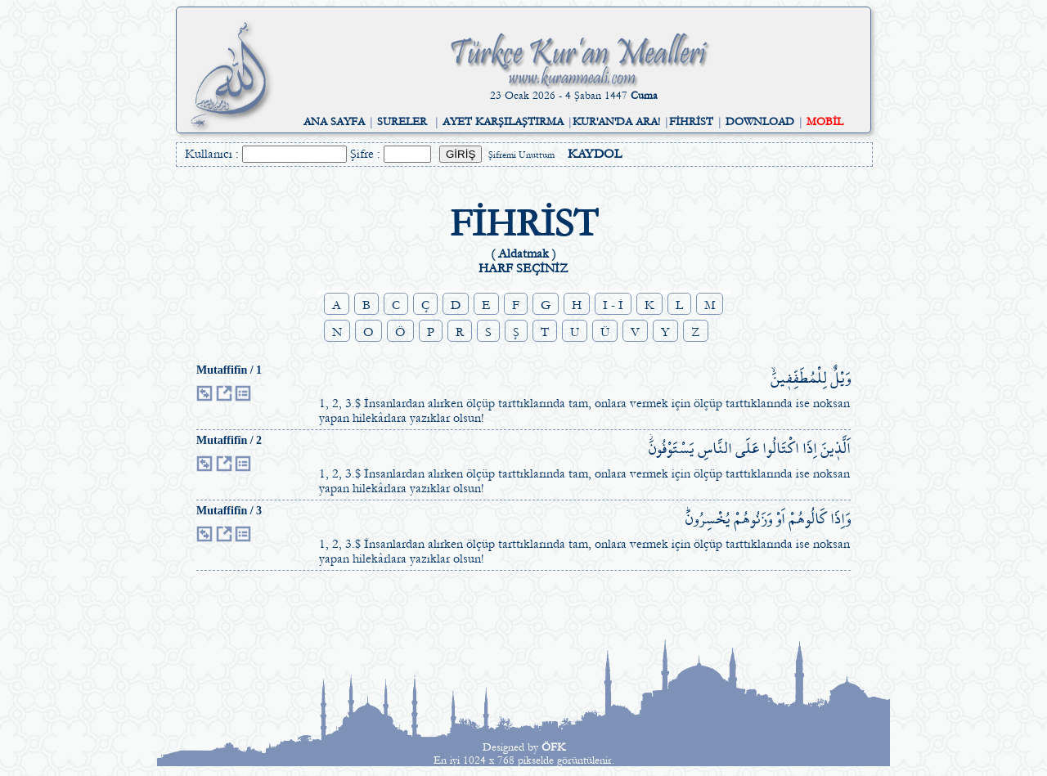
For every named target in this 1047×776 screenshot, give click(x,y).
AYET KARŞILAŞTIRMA (503, 121)
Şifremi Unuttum (521, 155)
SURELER (402, 121)
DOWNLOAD (760, 121)
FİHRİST (691, 121)
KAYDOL (595, 153)
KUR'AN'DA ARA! (616, 121)
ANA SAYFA (334, 121)
